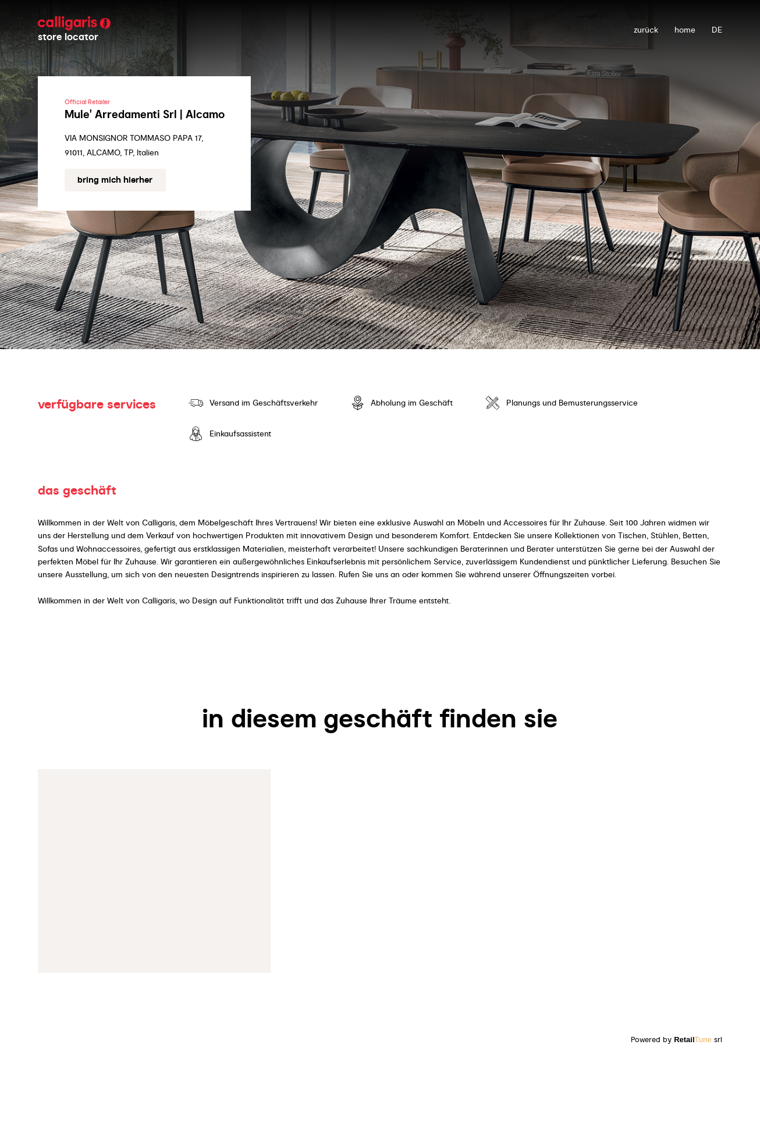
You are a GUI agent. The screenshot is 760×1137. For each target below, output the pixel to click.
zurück (646, 29)
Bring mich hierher (114, 180)
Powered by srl (676, 1039)
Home (684, 29)
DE (717, 29)
